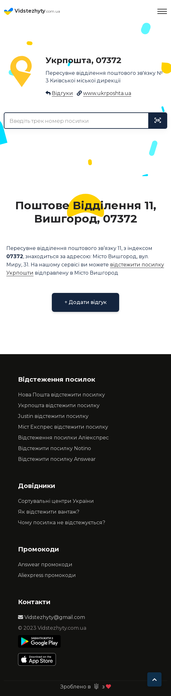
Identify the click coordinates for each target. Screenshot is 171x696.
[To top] (154, 679)
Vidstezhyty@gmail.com (51, 617)
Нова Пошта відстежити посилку (61, 395)
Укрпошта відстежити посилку (59, 405)
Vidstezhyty (32, 11)
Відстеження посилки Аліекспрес (63, 438)
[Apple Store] (39, 659)
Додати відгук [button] (85, 302)
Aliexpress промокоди (47, 575)
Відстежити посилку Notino (54, 448)
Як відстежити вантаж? (48, 512)
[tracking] (157, 120)
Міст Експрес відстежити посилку (63, 427)
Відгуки (62, 93)
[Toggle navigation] (162, 11)
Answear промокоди (45, 565)
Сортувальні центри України (56, 501)
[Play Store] (39, 641)
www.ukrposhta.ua (107, 93)
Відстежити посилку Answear (57, 459)
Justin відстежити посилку (53, 416)
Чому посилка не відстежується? (61, 523)
